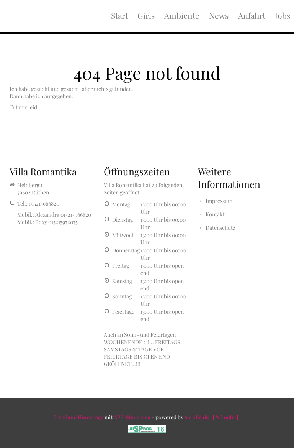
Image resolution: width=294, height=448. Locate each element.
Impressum (219, 200)
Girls (146, 16)
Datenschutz (220, 227)
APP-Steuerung (132, 417)
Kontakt (215, 214)
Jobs (282, 16)
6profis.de (197, 417)
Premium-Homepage (78, 417)
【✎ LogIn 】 (225, 417)
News (219, 16)
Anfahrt (251, 16)
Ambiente (181, 16)
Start (119, 16)
